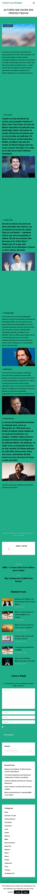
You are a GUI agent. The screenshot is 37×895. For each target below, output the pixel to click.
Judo (6, 829)
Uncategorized (8, 26)
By (21, 533)
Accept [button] (18, 892)
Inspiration (8, 826)
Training (7, 870)
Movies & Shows (10, 843)
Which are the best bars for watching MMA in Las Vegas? (24, 614)
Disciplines (8, 822)
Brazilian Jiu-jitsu (10, 815)
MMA (6, 839)
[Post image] (7, 602)
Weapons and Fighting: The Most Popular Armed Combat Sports (25, 601)
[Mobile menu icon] (33, 3)
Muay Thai (8, 846)
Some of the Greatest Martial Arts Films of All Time (25, 660)
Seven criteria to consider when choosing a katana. (18, 788)
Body (6, 812)
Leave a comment (18, 535)
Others (7, 853)
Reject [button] (26, 892)
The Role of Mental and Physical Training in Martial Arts (18, 782)
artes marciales (9, 227)
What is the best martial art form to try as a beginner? (24, 626)
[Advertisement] (18, 93)
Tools (6, 866)
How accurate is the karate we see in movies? (24, 637)
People (7, 860)
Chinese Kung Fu (10, 819)
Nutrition (7, 849)
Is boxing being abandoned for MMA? (24, 648)
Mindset (7, 836)
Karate (7, 832)
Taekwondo (8, 863)
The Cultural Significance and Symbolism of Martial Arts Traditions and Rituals (18, 776)
